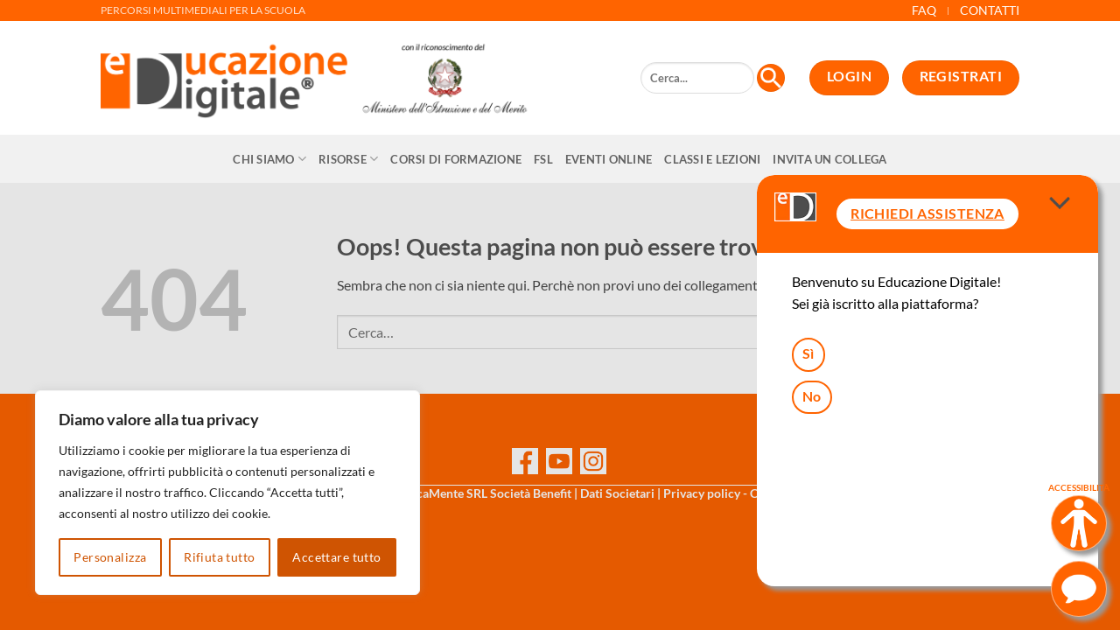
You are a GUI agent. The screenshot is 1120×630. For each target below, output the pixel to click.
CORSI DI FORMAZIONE (456, 159)
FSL (543, 159)
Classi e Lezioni (712, 159)
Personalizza (110, 557)
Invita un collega (829, 159)
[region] (227, 492)
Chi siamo (269, 158)
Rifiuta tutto (219, 557)
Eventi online (608, 159)
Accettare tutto (336, 557)
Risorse (348, 158)
